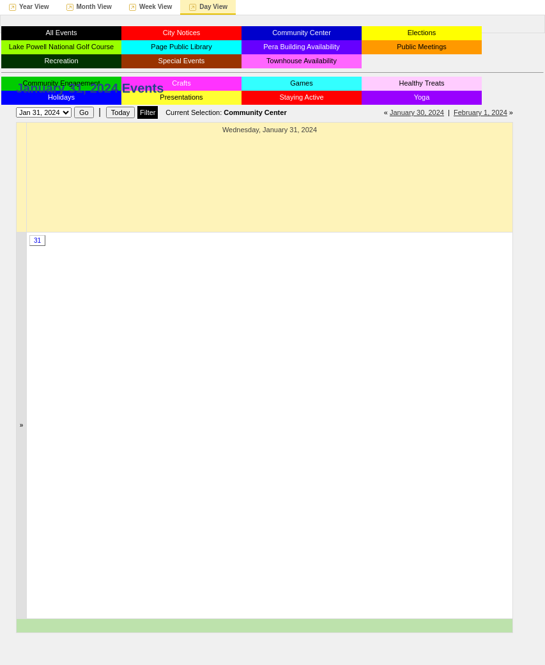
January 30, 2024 (417, 112)
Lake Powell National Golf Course (61, 46)
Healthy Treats (422, 83)
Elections (422, 32)
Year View (34, 6)
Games (301, 83)
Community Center (301, 32)
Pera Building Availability (301, 46)
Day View (213, 6)
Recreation (61, 61)
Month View (94, 6)
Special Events (181, 61)
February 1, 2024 (480, 112)
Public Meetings (422, 46)
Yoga (422, 97)
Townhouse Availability (301, 61)
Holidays (61, 97)
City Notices (182, 32)
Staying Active (301, 97)
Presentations (181, 97)
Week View (155, 6)
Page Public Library (181, 46)
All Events (61, 32)
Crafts (181, 83)
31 (37, 240)
